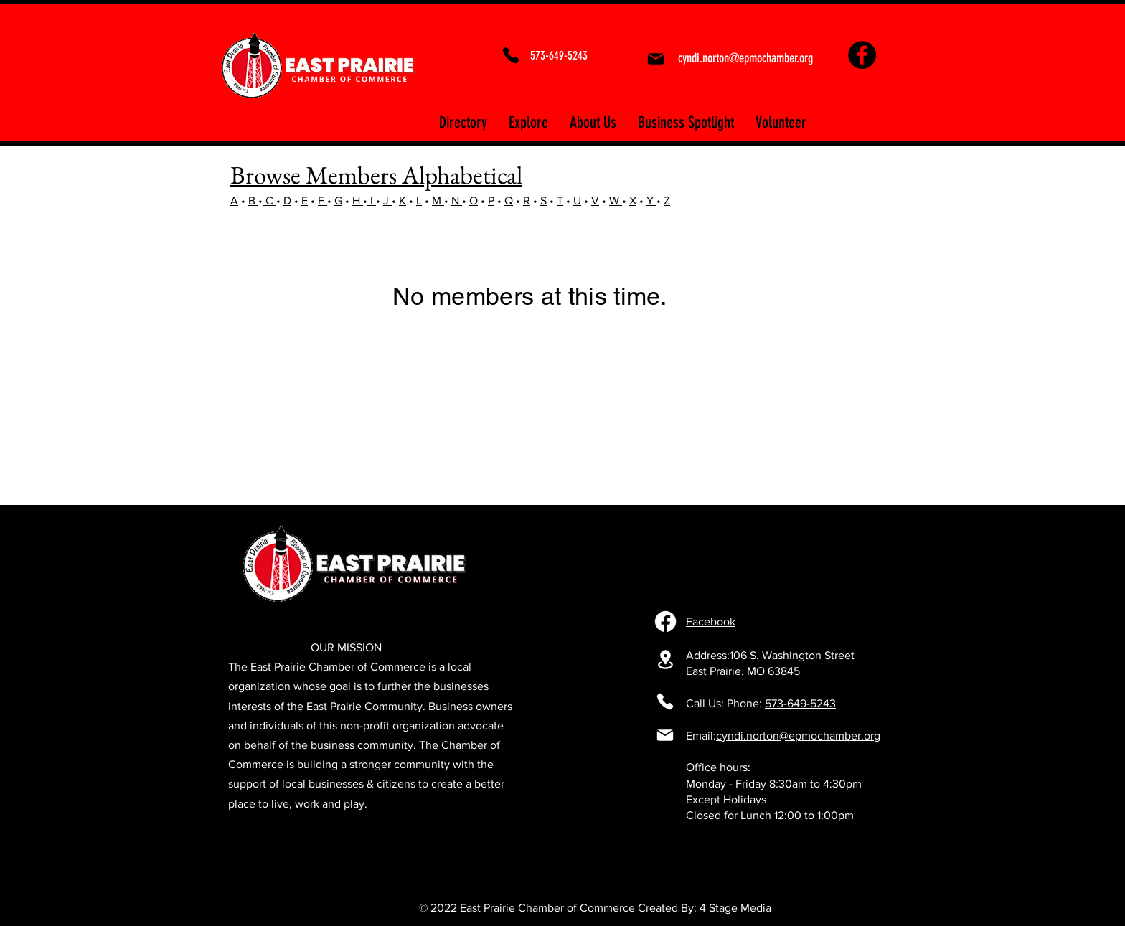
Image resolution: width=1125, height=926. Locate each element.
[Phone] (511, 55)
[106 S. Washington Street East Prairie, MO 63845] (665, 659)
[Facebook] (862, 55)
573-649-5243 (800, 703)
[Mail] (655, 59)
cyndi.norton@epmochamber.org (798, 735)
